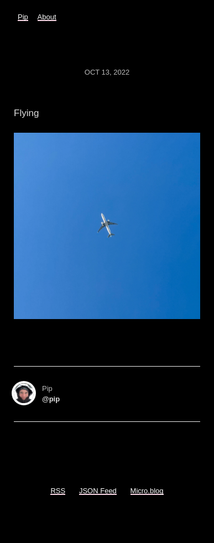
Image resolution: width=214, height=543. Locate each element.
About (47, 17)
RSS (57, 491)
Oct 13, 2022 (107, 72)
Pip (23, 17)
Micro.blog (147, 491)
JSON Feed (98, 491)
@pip (51, 399)
